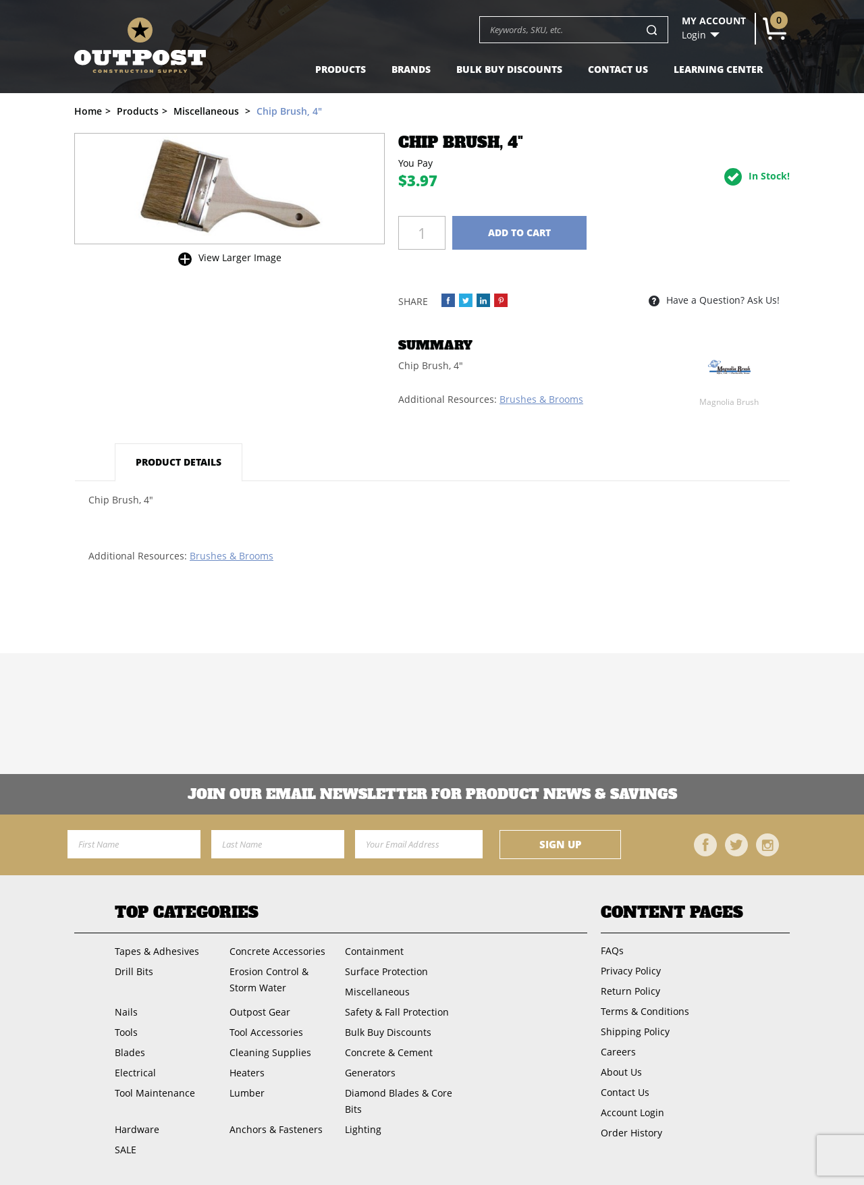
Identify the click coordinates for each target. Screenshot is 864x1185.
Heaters (247, 1072)
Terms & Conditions (645, 1011)
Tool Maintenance (155, 1092)
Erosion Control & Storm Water (269, 979)
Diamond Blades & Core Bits (398, 1100)
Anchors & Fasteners (276, 1129)
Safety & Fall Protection (397, 1011)
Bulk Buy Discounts (509, 69)
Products (340, 69)
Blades (130, 1052)
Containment (374, 951)
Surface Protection (386, 971)
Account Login (632, 1112)
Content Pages (672, 912)
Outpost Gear (260, 1011)
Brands (411, 69)
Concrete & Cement (389, 1052)
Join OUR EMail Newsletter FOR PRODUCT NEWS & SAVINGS (432, 794)
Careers (618, 1051)
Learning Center (718, 69)
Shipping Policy (635, 1031)
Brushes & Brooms (541, 399)
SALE (125, 1149)
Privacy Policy (631, 970)
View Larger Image (239, 257)
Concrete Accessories (277, 951)
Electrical (135, 1072)
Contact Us (618, 69)
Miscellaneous (377, 991)
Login (694, 35)
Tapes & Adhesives (157, 951)
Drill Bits (134, 971)
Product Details (178, 462)
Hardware (137, 1129)
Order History (631, 1132)
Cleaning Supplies (270, 1052)
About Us (621, 1072)
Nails (126, 1011)
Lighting (363, 1129)
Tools (126, 1032)
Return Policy (630, 991)
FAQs (612, 950)
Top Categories (187, 912)
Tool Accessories (266, 1032)
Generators (370, 1072)
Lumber (247, 1092)
